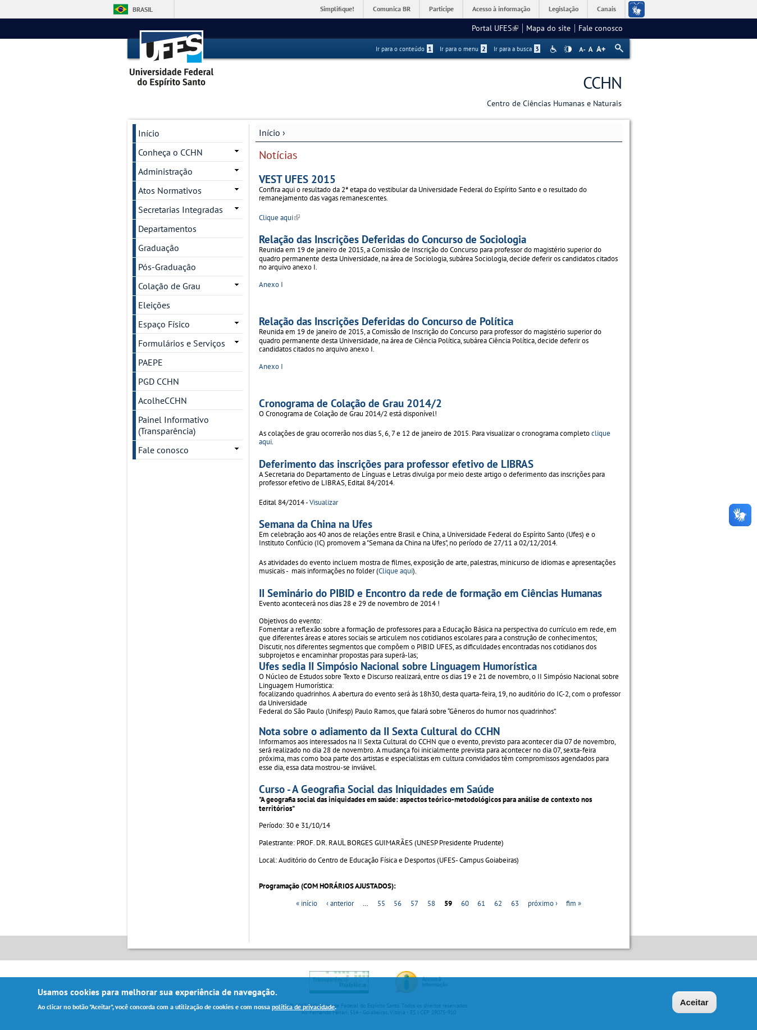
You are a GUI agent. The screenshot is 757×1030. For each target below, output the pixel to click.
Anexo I (271, 284)
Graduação (158, 247)
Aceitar (694, 1003)
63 (515, 903)
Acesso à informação (501, 8)
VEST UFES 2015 (297, 179)
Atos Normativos (170, 190)
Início (269, 132)
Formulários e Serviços (181, 343)
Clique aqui (279, 217)
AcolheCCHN (162, 400)
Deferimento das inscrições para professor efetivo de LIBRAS (396, 464)
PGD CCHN (158, 381)
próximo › (543, 903)
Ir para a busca (517, 49)
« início (306, 903)
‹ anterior (340, 903)
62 (498, 903)
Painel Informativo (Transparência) (173, 425)
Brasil (143, 9)
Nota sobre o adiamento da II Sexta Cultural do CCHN (379, 731)
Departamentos (167, 228)
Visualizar (323, 502)
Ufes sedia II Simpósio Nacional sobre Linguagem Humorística (398, 666)
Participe (441, 8)
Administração (165, 171)
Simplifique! (337, 8)
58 (431, 903)
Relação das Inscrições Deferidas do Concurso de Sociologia (392, 239)
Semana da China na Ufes (315, 524)
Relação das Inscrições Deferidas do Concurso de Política (386, 321)
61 (481, 903)
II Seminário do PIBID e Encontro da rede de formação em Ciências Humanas (430, 593)
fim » (573, 903)
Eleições (154, 305)
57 (414, 903)
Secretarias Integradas (180, 209)
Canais (606, 8)
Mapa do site (548, 28)
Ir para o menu (463, 49)
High (568, 49)
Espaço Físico (164, 324)
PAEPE (150, 362)
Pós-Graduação (167, 266)
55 (381, 903)
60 (465, 903)
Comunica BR (392, 8)
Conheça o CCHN (170, 152)
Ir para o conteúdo (404, 49)
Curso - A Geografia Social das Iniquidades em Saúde (376, 789)
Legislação (563, 8)
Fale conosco (600, 28)
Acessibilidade (554, 49)
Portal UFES (495, 28)
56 (398, 903)
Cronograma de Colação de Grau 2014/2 (350, 403)
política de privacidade (303, 1008)
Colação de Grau (169, 285)
